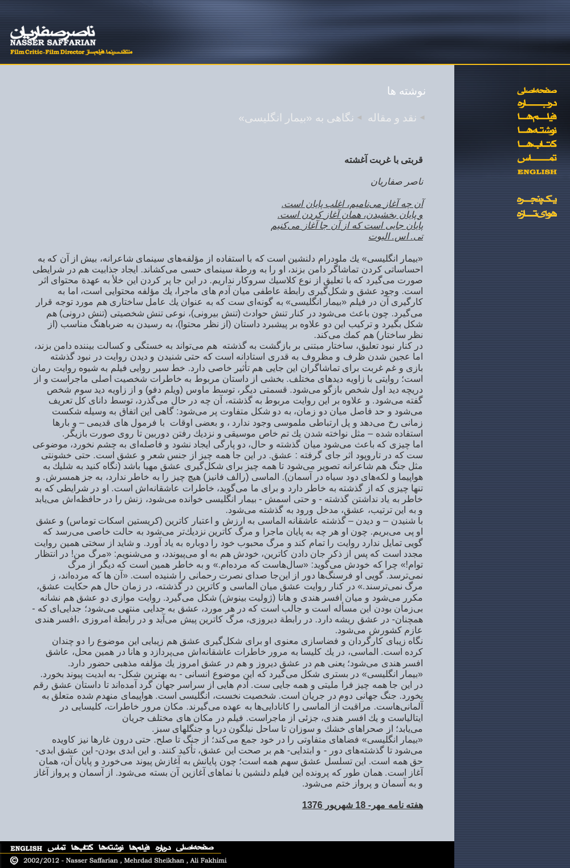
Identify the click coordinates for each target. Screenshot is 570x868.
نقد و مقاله (392, 118)
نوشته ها (406, 91)
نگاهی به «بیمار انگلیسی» (296, 118)
